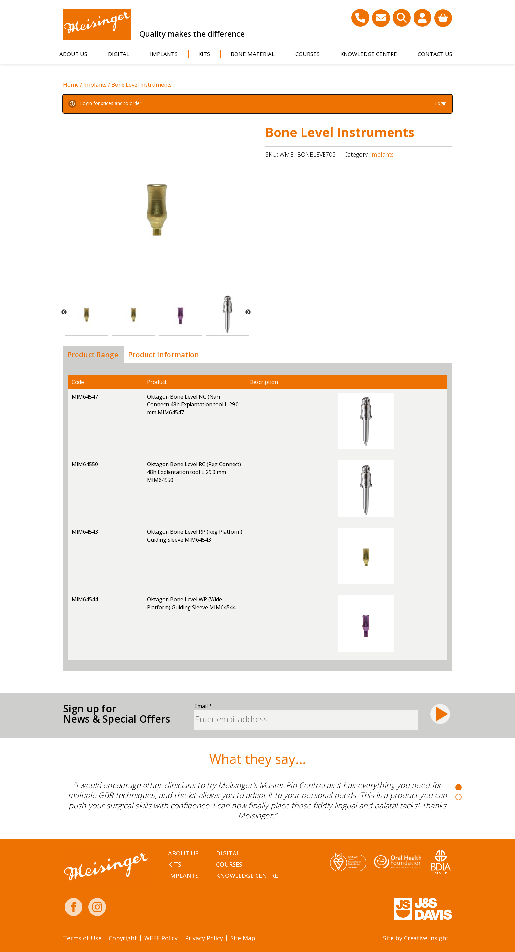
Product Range (92, 354)
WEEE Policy (161, 938)
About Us (73, 54)
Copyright (123, 938)
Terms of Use (82, 938)
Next (248, 312)
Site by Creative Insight (416, 938)
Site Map (242, 938)
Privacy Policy (204, 938)
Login (441, 103)
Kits (204, 54)
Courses (307, 54)
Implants (164, 54)
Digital (118, 54)
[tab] (92, 354)
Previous (64, 312)
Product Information (163, 354)
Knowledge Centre (368, 54)
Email (203, 706)
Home (71, 84)
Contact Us (435, 54)
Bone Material (253, 54)
